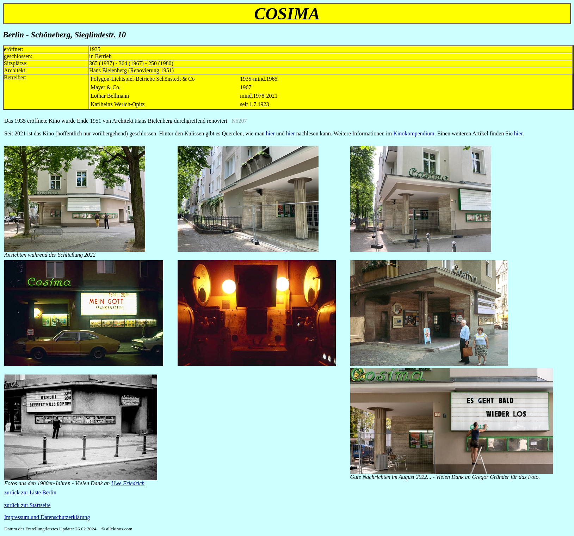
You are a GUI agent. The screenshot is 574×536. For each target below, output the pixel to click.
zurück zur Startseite (27, 505)
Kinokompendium (413, 133)
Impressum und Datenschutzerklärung (47, 517)
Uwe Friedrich (128, 483)
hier (270, 133)
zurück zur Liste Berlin (30, 492)
